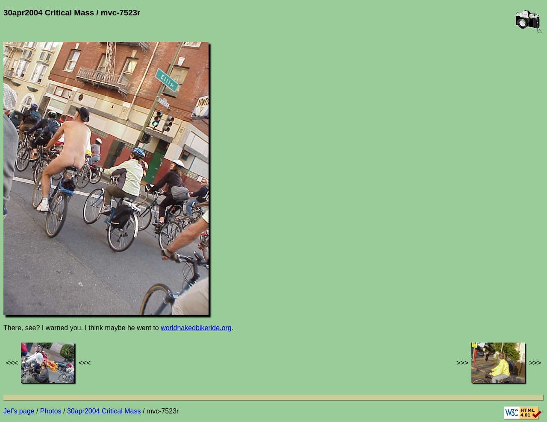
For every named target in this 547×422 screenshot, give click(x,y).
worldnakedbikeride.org (196, 327)
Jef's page (18, 411)
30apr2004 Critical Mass (104, 411)
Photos (51, 411)
